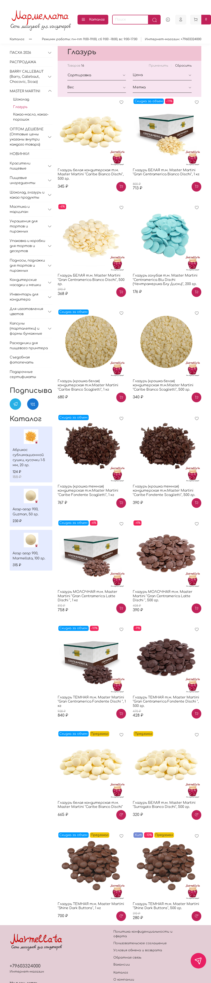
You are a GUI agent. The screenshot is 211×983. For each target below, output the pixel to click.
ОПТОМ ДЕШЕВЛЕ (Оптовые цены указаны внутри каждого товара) (27, 136)
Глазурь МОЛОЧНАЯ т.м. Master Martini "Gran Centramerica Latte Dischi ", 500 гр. (162, 596)
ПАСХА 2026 (20, 52)
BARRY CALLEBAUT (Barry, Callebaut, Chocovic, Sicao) (27, 77)
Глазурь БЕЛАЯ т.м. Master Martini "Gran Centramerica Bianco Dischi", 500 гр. (91, 280)
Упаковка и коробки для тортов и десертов (27, 246)
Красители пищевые (20, 166)
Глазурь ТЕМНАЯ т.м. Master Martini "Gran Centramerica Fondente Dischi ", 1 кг (92, 702)
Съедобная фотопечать (21, 360)
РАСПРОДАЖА (23, 62)
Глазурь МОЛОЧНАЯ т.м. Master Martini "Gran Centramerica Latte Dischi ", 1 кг (87, 596)
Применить (158, 65)
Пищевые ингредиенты (22, 180)
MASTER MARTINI (25, 91)
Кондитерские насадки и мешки (25, 282)
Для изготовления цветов (26, 311)
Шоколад (21, 99)
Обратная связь (127, 957)
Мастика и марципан (20, 209)
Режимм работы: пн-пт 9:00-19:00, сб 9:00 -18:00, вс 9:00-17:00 (89, 39)
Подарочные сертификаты (23, 374)
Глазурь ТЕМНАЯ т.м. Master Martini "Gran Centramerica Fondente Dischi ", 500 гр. (166, 702)
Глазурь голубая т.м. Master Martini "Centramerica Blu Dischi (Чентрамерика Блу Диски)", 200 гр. (165, 280)
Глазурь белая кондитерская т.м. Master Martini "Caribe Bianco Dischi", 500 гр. (91, 174)
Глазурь (20, 107)
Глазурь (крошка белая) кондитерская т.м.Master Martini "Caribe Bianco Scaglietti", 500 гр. (163, 385)
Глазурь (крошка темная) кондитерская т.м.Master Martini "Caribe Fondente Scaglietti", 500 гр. (164, 491)
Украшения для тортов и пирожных (24, 226)
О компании (123, 979)
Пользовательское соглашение (140, 943)
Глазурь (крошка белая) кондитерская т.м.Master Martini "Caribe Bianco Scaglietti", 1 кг (88, 385)
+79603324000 (25, 966)
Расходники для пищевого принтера (29, 345)
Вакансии (121, 964)
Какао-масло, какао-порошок (30, 117)
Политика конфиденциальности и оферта (142, 934)
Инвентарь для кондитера (24, 297)
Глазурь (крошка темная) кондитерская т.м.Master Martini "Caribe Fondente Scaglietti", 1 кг (88, 491)
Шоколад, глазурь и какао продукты (27, 195)
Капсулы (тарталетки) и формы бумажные (26, 328)
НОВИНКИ (19, 154)
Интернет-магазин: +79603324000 (173, 39)
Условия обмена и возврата (137, 950)
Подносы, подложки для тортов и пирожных (27, 265)
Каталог (93, 19)
